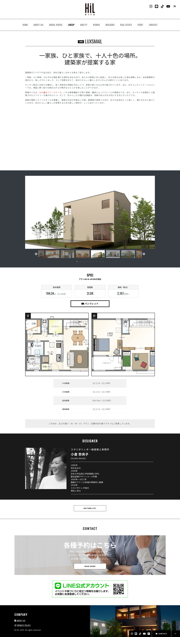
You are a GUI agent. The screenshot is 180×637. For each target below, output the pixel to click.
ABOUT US (21, 620)
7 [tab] (96, 262)
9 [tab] (103, 262)
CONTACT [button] (161, 633)
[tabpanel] (97, 254)
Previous (36, 254)
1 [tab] (77, 262)
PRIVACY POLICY (24, 625)
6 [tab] (93, 262)
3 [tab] (83, 262)
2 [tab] (80, 262)
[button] (90, 212)
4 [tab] (87, 262)
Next (144, 254)
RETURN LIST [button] (90, 508)
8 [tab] (100, 262)
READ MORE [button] (90, 566)
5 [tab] (90, 262)
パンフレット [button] (90, 303)
